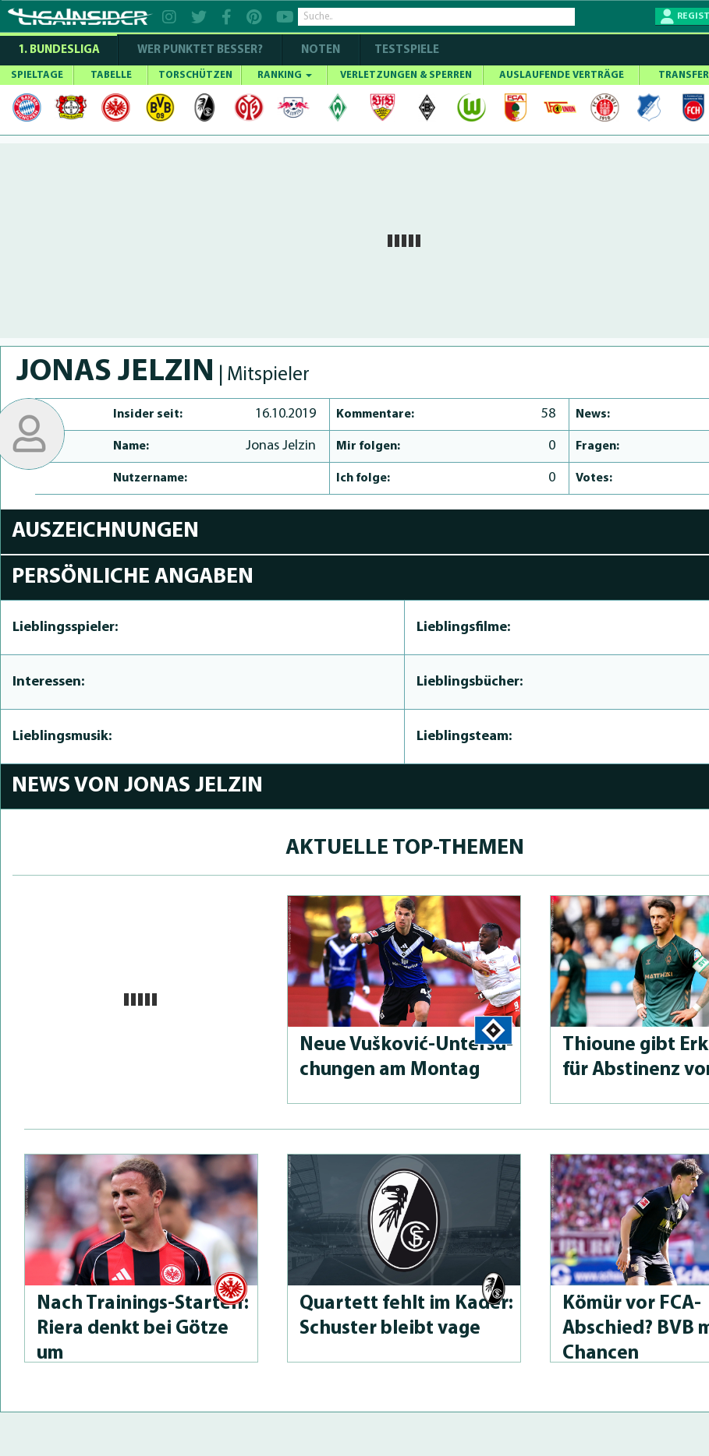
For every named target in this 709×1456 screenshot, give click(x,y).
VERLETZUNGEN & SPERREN (406, 75)
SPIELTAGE (37, 75)
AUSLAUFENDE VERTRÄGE (561, 75)
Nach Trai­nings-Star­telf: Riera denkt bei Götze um (143, 1328)
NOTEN (320, 50)
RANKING (284, 75)
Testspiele (405, 50)
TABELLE (111, 75)
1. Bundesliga (59, 50)
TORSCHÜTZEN (195, 75)
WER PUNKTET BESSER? (200, 50)
